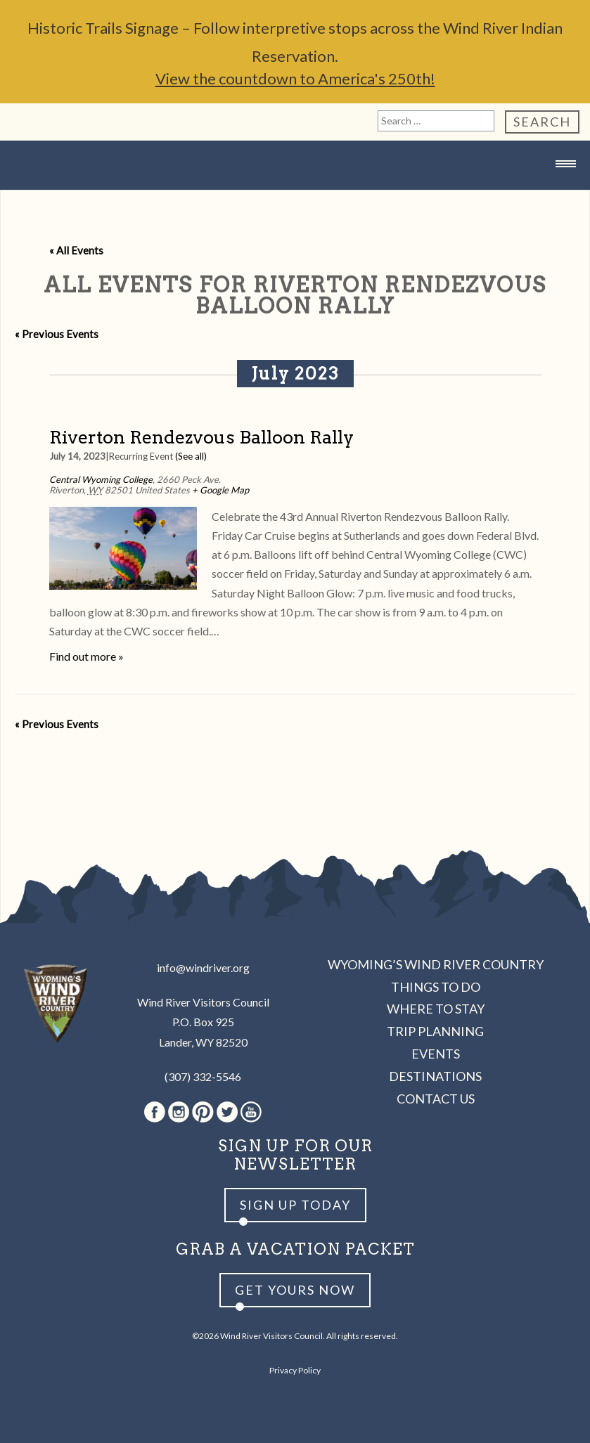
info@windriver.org (203, 967)
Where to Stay (436, 1008)
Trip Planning (435, 1031)
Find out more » (86, 656)
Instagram (178, 1111)
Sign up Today (295, 1204)
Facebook (154, 1111)
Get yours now (295, 1290)
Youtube (251, 1111)
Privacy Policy (295, 1370)
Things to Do (435, 987)
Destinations (435, 1076)
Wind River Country (295, 191)
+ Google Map (220, 490)
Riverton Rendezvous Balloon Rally (201, 437)
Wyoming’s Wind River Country (436, 964)
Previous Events (56, 334)
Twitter (227, 1111)
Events (435, 1053)
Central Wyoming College (101, 479)
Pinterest (203, 1111)
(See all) (191, 456)
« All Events (76, 250)
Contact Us (436, 1098)
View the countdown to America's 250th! (295, 78)
